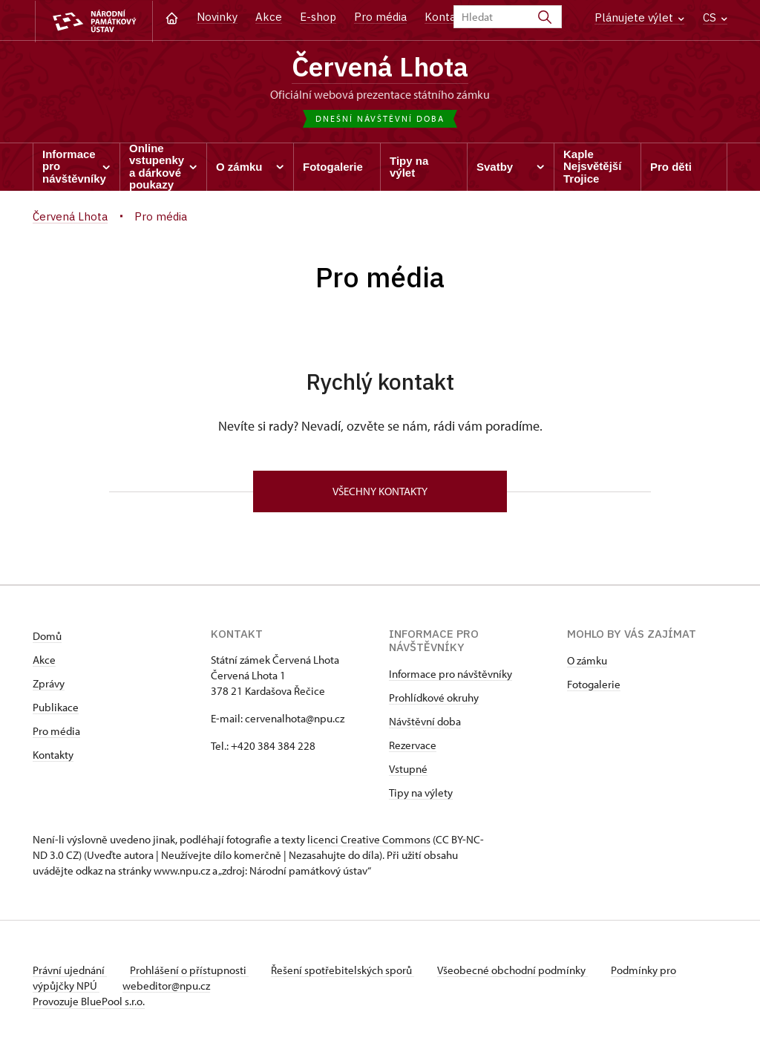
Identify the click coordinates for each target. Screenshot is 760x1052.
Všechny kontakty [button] (380, 493)
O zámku (587, 662)
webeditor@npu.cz (167, 987)
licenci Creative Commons (368, 841)
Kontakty (53, 756)
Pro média (380, 17)
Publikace (56, 709)
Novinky (217, 17)
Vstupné (408, 770)
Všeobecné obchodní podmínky (515, 971)
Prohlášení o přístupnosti (190, 971)
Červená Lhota (380, 67)
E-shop (318, 17)
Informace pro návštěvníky (450, 675)
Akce (268, 17)
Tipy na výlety (421, 794)
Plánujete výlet (639, 17)
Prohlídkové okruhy (434, 699)
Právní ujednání (70, 971)
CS (715, 17)
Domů (47, 637)
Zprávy (49, 685)
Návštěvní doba (425, 723)
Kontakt (446, 17)
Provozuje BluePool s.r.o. (89, 1003)
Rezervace (412, 746)
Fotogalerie (593, 686)
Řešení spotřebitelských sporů (344, 971)
